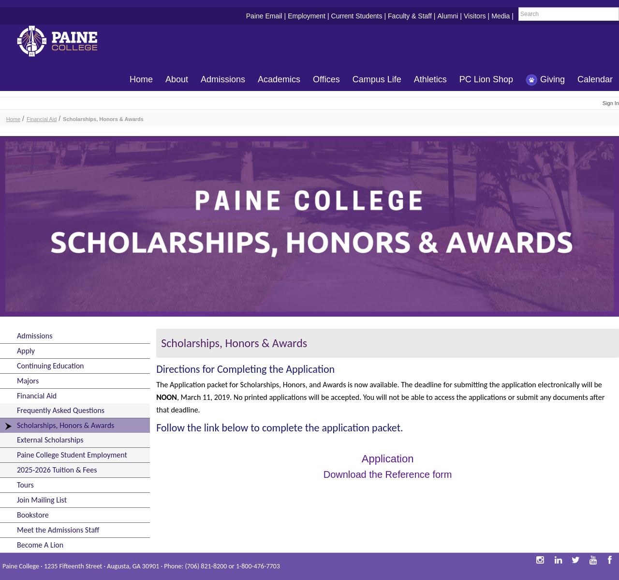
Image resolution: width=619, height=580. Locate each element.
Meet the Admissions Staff (58, 529)
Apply (26, 350)
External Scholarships (50, 439)
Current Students (357, 16)
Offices (326, 79)
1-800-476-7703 (258, 566)
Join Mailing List (42, 499)
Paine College (65, 43)
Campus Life (377, 79)
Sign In (611, 103)
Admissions (223, 79)
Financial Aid (42, 119)
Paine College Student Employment (72, 454)
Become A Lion (40, 544)
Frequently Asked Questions (60, 410)
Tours (25, 484)
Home (141, 79)
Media (500, 16)
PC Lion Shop (486, 79)
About (176, 79)
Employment (306, 16)
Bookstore (33, 514)
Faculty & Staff (410, 16)
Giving (545, 80)
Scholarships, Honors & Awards (103, 119)
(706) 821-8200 (206, 566)
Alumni (447, 16)
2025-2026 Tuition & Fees (57, 469)
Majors (28, 380)
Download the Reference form (388, 474)
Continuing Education (50, 365)
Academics (279, 79)
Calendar (595, 79)
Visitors (475, 16)
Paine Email (264, 16)
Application (388, 459)
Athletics (430, 79)
